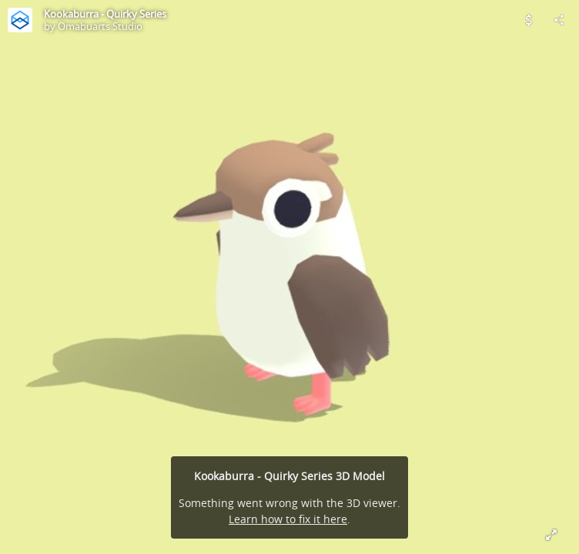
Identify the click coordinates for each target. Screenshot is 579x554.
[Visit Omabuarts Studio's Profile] (20, 20)
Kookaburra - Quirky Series (105, 14)
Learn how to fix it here (288, 519)
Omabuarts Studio (100, 26)
